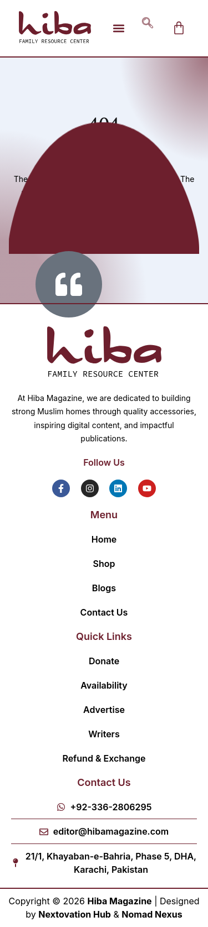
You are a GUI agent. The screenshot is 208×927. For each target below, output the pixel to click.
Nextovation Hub (74, 914)
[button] (119, 28)
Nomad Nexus (151, 914)
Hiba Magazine (119, 901)
